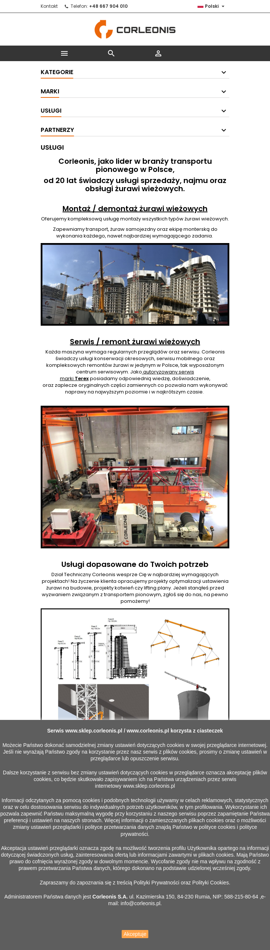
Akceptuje (135, 934)
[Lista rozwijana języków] (212, 6)
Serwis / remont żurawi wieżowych (135, 341)
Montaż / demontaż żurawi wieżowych (135, 208)
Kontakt (49, 6)
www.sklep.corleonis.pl (93, 731)
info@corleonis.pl (141, 903)
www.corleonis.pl (147, 731)
